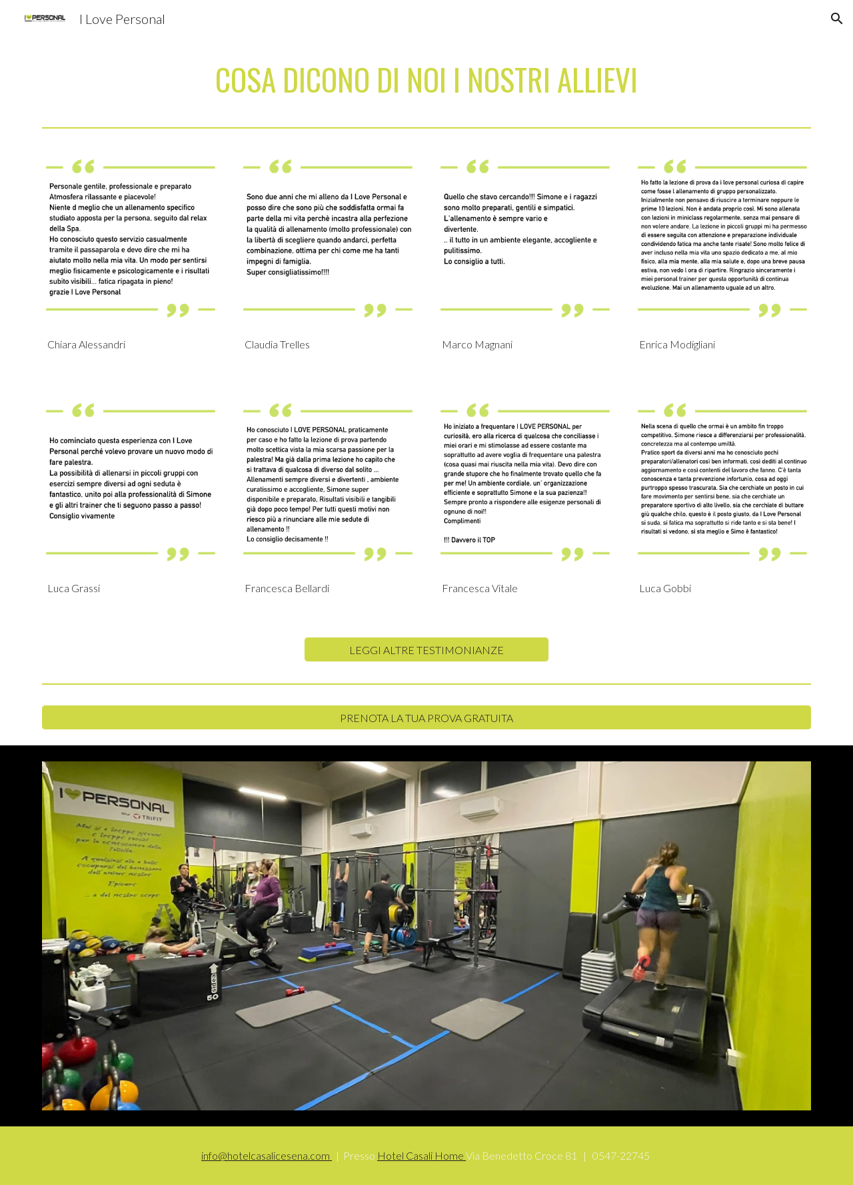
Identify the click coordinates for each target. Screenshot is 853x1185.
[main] (426, 79)
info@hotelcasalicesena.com (266, 1155)
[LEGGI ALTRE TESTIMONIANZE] (426, 650)
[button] (837, 19)
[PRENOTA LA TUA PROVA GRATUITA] (426, 718)
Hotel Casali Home (421, 1155)
